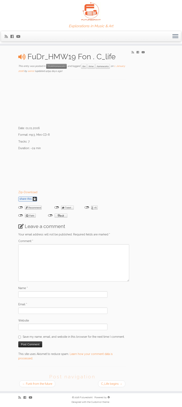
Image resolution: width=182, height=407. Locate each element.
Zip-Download (27, 192)
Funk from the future (37, 383)
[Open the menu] (175, 36)
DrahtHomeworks (56, 66)
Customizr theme (100, 402)
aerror (31, 71)
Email (22, 304)
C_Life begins (111, 383)
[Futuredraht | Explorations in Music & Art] (91, 12)
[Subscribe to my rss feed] (7, 36)
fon (83, 66)
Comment (25, 241)
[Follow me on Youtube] (19, 36)
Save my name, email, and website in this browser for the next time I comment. (74, 336)
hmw (91, 66)
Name (23, 288)
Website (23, 320)
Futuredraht (86, 397)
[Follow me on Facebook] (13, 36)
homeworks (102, 66)
